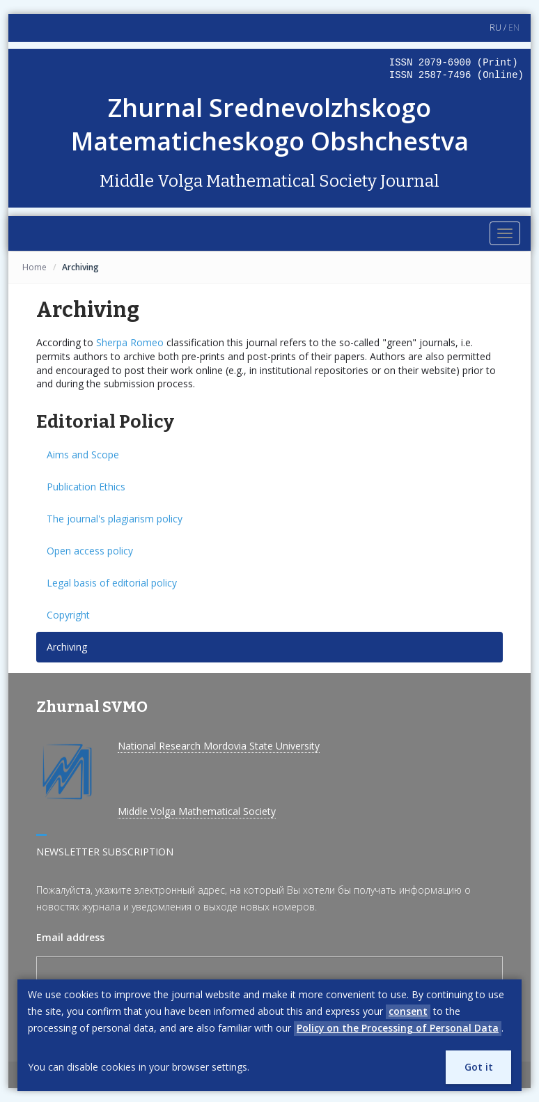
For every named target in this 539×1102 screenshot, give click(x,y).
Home (34, 267)
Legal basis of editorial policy (112, 582)
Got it (478, 1066)
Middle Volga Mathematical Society (197, 811)
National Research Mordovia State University (219, 745)
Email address (70, 937)
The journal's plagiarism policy (114, 518)
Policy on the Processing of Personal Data (398, 1027)
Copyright (68, 614)
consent (408, 1011)
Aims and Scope (83, 454)
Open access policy (90, 550)
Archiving (67, 646)
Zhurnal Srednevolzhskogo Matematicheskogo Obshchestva (270, 124)
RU (495, 27)
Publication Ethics (86, 486)
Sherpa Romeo (130, 342)
